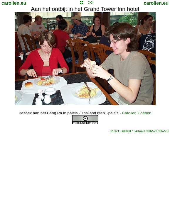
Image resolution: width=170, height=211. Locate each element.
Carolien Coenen (136, 113)
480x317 (127, 131)
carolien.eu (13, 3)
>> (91, 2)
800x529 (151, 131)
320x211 (115, 131)
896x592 (163, 131)
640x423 (139, 131)
